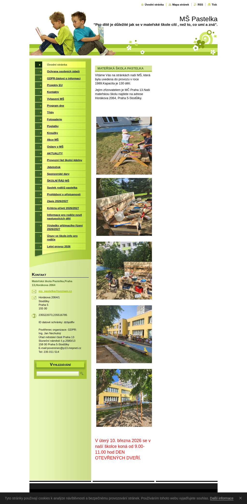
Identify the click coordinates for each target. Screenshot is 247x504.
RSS (200, 4)
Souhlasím (241, 498)
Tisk (214, 4)
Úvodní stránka (154, 4)
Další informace (221, 498)
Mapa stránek (180, 4)
